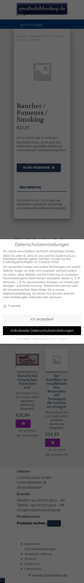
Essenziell (12, 303)
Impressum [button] (62, 337)
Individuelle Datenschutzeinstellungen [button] (42, 328)
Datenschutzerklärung (17, 291)
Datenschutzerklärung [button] (44, 337)
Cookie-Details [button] (23, 337)
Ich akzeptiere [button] (42, 317)
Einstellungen (18, 295)
